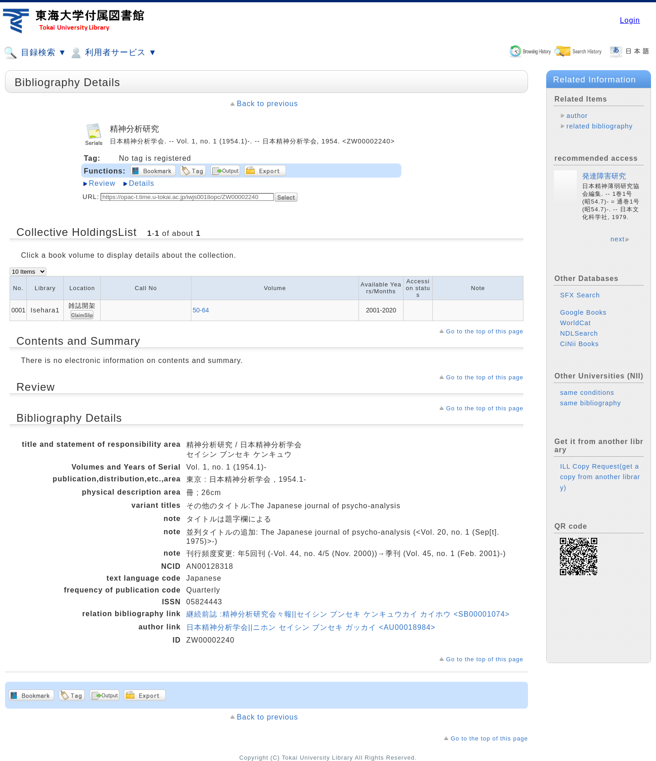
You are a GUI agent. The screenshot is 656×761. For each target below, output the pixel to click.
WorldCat (575, 323)
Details (141, 183)
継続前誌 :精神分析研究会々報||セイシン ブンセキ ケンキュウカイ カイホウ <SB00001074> (348, 614)
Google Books (583, 312)
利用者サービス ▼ (113, 53)
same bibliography (590, 403)
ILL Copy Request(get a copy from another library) (600, 477)
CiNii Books (579, 343)
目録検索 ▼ (35, 53)
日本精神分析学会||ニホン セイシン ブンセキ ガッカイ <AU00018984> (311, 627)
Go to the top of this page (484, 331)
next (617, 239)
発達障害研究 (604, 176)
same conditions (587, 392)
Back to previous (267, 103)
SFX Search (580, 295)
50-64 (201, 310)
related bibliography (599, 126)
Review (102, 183)
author (577, 115)
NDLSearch (579, 333)
